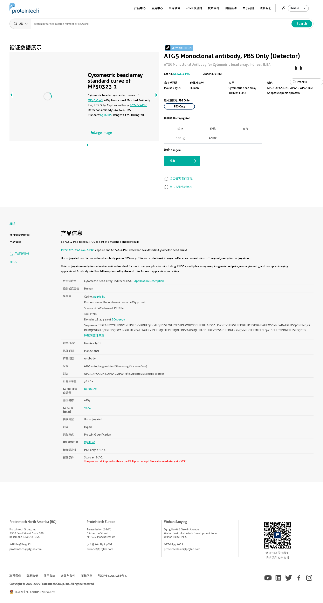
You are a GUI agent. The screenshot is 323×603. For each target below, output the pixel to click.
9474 (87, 408)
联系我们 (265, 8)
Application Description (149, 281)
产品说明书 (19, 253)
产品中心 (140, 8)
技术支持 (213, 8)
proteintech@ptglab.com (25, 549)
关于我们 (248, 8)
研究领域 (174, 8)
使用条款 (49, 575)
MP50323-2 (95, 100)
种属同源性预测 (94, 335)
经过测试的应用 (19, 235)
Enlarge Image (101, 133)
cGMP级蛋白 (194, 8)
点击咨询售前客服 (178, 178)
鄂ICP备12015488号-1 (112, 575)
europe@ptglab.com (100, 549)
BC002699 (118, 319)
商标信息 (86, 575)
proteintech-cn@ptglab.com (182, 549)
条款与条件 (68, 575)
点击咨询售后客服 (178, 186)
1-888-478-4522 (20, 544)
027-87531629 (173, 544)
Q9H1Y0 (89, 442)
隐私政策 (32, 575)
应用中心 (157, 8)
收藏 (172, 160)
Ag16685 (106, 115)
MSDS (13, 262)
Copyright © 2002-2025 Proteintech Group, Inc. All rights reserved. (51, 583)
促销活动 (231, 8)
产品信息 (15, 242)
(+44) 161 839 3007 (99, 544)
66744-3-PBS (138, 105)
